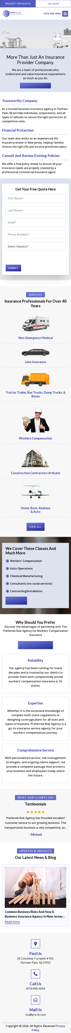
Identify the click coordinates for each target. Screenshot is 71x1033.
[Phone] (35, 234)
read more (16, 600)
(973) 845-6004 (52, 13)
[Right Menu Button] (65, 13)
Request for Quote (18, 3)
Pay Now (53, 3)
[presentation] (22, 258)
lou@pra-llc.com (35, 1015)
